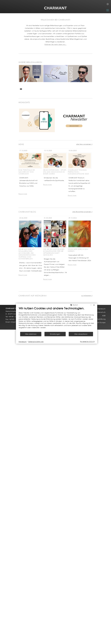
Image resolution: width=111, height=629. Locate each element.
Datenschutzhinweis (26, 344)
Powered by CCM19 (78, 344)
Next (90, 78)
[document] (47, 321)
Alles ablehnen (21, 336)
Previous (21, 78)
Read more (23, 194)
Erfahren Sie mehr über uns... (55, 44)
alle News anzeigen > (84, 144)
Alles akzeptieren (71, 336)
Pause (21, 89)
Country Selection (108, 4)
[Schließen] (84, 307)
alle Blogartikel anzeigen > (82, 212)
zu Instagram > (86, 295)
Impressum (13, 344)
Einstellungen (46, 336)
